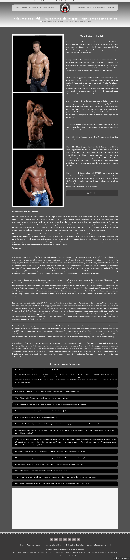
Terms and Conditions (34, 545)
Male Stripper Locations (47, 7)
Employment (81, 7)
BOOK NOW (92, 193)
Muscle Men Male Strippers (57, 549)
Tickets (89, 7)
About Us (24, 7)
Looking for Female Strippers (96, 545)
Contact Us (111, 7)
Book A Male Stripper (121, 558)
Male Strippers (33, 7)
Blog (111, 545)
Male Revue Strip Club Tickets (74, 545)
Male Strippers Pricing (99, 7)
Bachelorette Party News (53, 545)
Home (17, 7)
